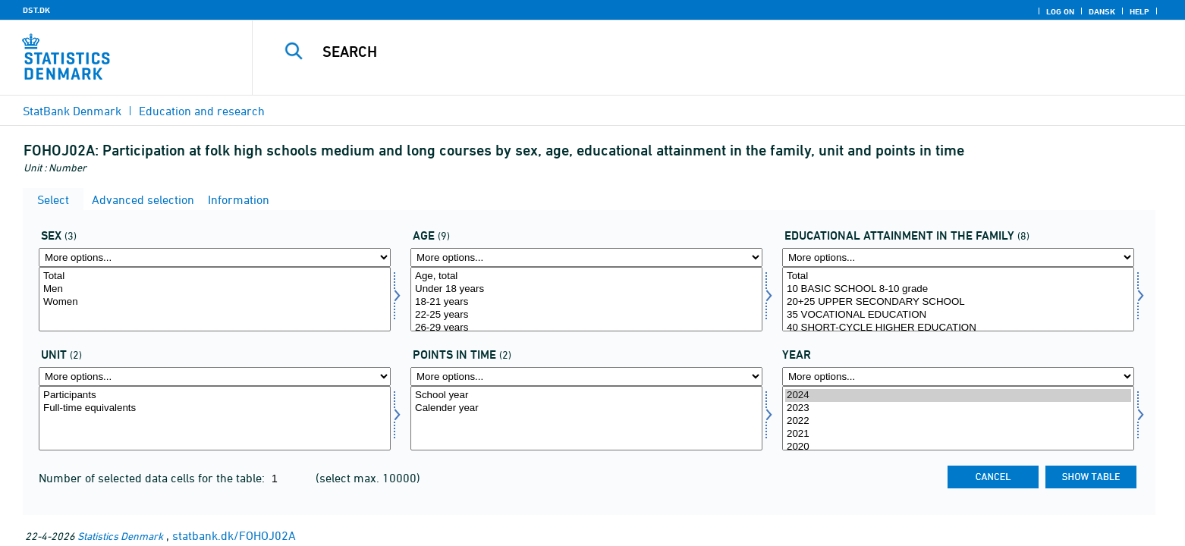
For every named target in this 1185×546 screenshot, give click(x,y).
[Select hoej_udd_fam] (958, 299)
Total (215, 276)
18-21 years (586, 302)
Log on (1060, 11)
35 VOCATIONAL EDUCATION (958, 315)
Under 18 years (586, 289)
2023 (958, 408)
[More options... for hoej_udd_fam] (958, 257)
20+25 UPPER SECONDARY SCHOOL (958, 302)
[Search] (684, 51)
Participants (215, 395)
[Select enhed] (215, 418)
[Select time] (958, 418)
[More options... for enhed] (215, 376)
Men (215, 289)
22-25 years (586, 315)
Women (215, 302)
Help (1139, 11)
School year (586, 395)
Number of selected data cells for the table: (153, 478)
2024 (958, 395)
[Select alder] (586, 299)
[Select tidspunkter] (586, 418)
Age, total (586, 276)
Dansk (1102, 11)
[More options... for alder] (586, 257)
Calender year (586, 408)
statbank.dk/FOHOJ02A (234, 535)
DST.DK (36, 10)
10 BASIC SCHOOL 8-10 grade (958, 289)
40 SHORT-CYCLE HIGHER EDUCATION (958, 328)
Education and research (202, 111)
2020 (958, 447)
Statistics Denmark (120, 535)
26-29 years (586, 328)
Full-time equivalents (215, 408)
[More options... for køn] (215, 257)
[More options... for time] (958, 376)
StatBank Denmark (72, 111)
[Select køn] (215, 299)
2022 (958, 421)
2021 (958, 434)
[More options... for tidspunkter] (586, 376)
